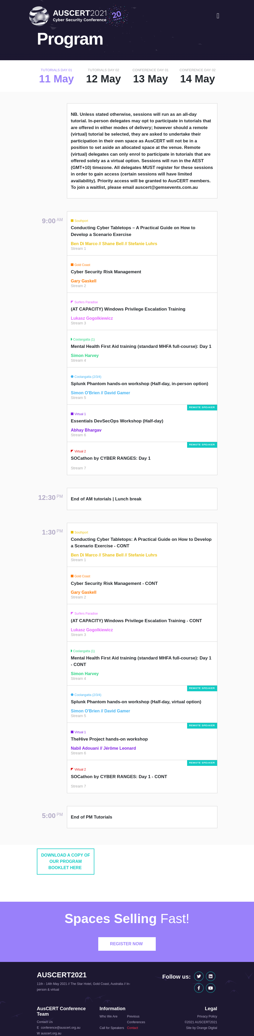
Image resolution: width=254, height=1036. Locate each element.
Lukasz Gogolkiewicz (92, 318)
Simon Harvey (85, 355)
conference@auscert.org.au (60, 1027)
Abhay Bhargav (86, 430)
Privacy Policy (207, 1016)
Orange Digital (207, 1028)
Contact (132, 1028)
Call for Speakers (112, 1028)
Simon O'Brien (85, 393)
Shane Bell (113, 243)
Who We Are (108, 1016)
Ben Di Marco (84, 243)
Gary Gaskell (83, 281)
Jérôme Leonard (119, 748)
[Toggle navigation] (218, 15)
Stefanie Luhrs (142, 243)
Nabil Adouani (85, 748)
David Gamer (117, 393)
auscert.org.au (51, 1033)
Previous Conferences (136, 1019)
